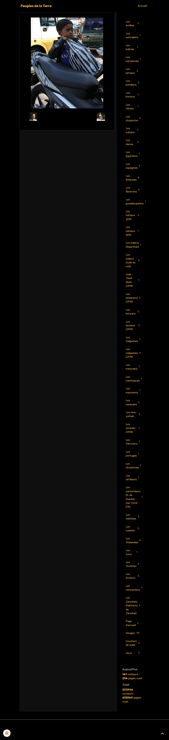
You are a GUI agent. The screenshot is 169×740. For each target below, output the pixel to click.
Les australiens (134, 35)
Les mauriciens (134, 396)
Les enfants (133, 585)
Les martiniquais (135, 384)
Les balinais (133, 47)
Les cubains (133, 132)
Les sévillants (134, 485)
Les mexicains (135, 409)
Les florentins (134, 192)
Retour (67, 116)
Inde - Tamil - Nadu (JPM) (134, 284)
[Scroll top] (162, 733)
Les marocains (134, 372)
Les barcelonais (135, 59)
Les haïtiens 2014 (134, 218)
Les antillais (133, 23)
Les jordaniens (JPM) (134, 302)
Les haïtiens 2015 (134, 234)
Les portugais (134, 461)
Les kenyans (133, 316)
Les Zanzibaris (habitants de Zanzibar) (134, 615)
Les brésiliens (134, 83)
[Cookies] (7, 733)
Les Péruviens (134, 449)
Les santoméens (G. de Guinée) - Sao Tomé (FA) (135, 505)
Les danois (133, 144)
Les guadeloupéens (135, 204)
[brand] (36, 6)
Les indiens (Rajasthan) (135, 248)
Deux (133, 664)
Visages (133, 644)
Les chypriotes (134, 120)
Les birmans (133, 71)
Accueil (142, 5)
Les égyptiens (134, 156)
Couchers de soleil (134, 653)
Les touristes (133, 573)
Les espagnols (134, 168)
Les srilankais (133, 525)
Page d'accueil (134, 633)
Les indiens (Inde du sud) (134, 264)
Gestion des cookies (84, 735)
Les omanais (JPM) (133, 435)
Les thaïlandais (135, 549)
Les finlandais (134, 180)
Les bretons (133, 95)
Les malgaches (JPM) (134, 358)
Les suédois (133, 537)
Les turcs (133, 561)
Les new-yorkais (133, 421)
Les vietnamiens (135, 597)
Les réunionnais (135, 473)
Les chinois (133, 108)
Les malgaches (135, 344)
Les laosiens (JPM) (133, 330)
